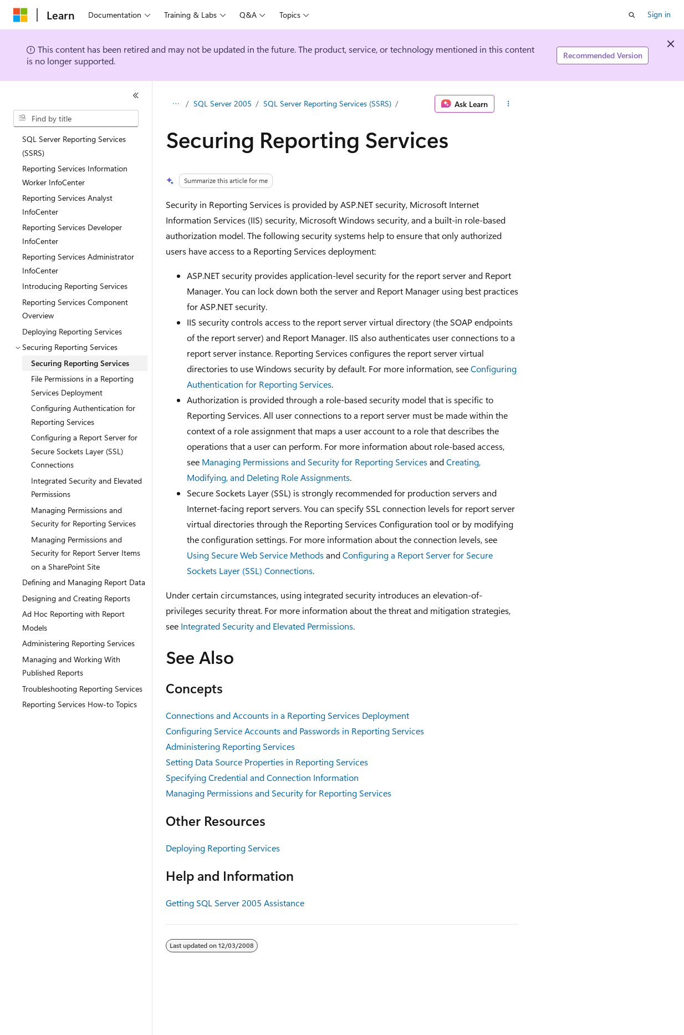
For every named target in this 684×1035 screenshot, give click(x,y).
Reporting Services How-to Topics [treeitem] (79, 704)
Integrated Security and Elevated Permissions (267, 626)
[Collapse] (135, 95)
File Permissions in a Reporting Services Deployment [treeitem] (82, 385)
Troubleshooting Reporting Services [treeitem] (82, 688)
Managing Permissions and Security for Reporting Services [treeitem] (83, 517)
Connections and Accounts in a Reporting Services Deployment (287, 715)
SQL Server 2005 (222, 103)
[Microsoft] (20, 15)
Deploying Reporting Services (223, 848)
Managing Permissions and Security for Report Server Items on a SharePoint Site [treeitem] (85, 553)
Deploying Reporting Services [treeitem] (72, 331)
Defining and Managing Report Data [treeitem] (83, 582)
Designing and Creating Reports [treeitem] (76, 598)
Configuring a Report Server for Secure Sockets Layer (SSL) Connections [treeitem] (84, 451)
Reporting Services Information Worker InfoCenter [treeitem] (74, 175)
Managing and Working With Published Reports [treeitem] (71, 666)
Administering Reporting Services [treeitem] (78, 643)
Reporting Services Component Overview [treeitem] (75, 309)
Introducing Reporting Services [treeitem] (74, 286)
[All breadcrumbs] (175, 104)
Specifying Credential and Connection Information (262, 777)
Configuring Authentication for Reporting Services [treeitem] (83, 415)
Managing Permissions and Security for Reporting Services (314, 462)
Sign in (659, 14)
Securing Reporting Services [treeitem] (80, 363)
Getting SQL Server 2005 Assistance (235, 903)
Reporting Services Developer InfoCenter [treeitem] (72, 234)
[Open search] (632, 15)
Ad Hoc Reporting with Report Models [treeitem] (73, 620)
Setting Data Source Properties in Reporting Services (267, 762)
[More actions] (508, 104)
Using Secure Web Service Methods (255, 555)
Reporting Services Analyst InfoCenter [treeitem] (67, 204)
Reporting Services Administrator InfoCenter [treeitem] (78, 263)
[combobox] (76, 119)
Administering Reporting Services (230, 746)
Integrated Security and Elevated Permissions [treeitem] (86, 487)
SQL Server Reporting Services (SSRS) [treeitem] (74, 146)
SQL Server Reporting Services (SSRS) (327, 103)
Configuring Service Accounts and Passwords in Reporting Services (295, 731)
